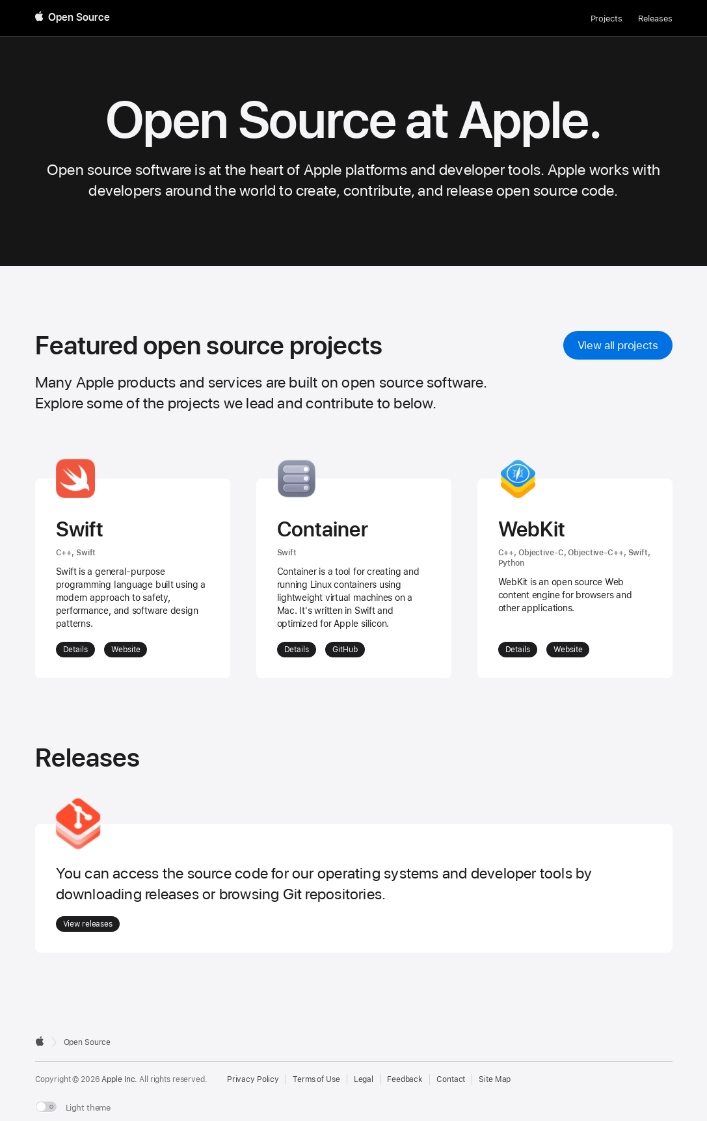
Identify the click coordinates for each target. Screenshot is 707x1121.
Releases (655, 18)
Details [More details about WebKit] (517, 649)
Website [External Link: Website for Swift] (125, 649)
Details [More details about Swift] (75, 649)
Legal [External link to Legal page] (363, 1079)
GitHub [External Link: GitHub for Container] (344, 649)
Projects (606, 18)
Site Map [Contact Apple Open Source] (495, 1079)
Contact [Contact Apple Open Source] (450, 1079)
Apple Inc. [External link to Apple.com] (119, 1079)
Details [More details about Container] (296, 649)
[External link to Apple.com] (39, 1041)
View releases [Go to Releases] (88, 924)
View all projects (618, 345)
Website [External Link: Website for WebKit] (568, 649)
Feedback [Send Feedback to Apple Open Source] (405, 1079)
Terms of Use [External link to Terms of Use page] (316, 1079)
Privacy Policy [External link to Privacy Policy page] (253, 1079)
